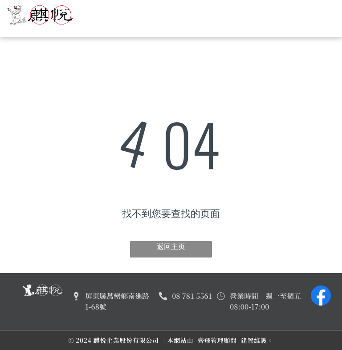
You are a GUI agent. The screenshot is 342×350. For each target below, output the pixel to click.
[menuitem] (139, 13)
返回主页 (171, 246)
